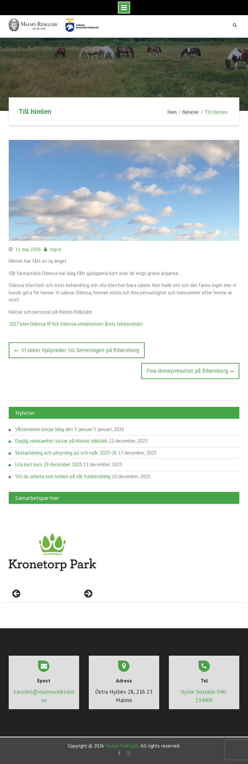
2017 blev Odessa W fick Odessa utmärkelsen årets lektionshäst (76, 324)
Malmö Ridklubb (122, 746)
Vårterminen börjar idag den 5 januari (53, 429)
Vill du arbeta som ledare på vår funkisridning (62, 476)
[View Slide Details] (52, 552)
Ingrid (55, 249)
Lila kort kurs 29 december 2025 (48, 464)
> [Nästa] (88, 594)
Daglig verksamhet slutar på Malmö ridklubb (61, 441)
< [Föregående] (17, 594)
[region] (52, 552)
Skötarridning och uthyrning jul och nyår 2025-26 (66, 453)
